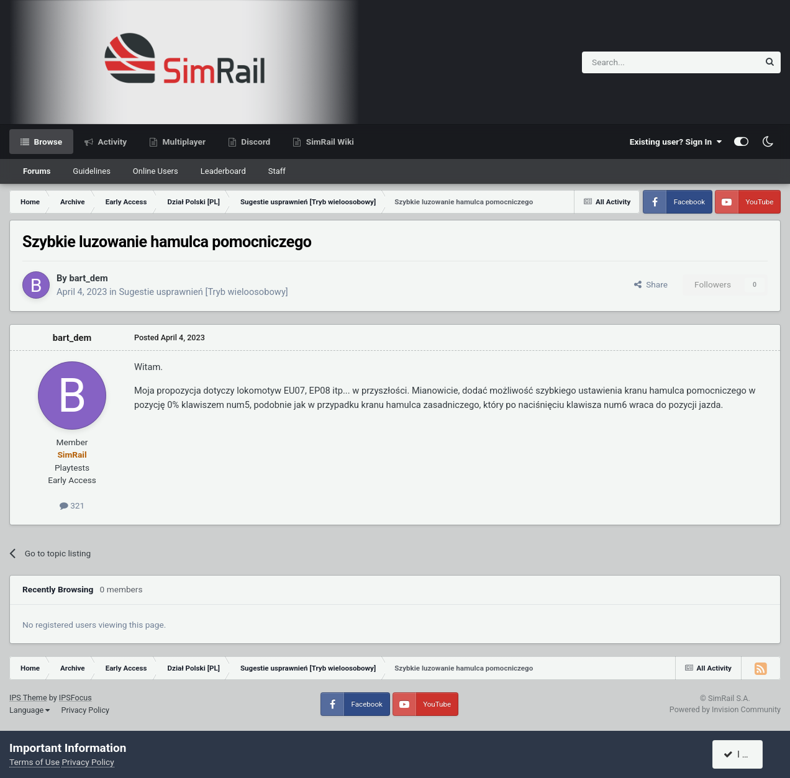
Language (29, 710)
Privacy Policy (85, 710)
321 (72, 505)
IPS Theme (28, 697)
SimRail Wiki (329, 142)
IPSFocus (75, 697)
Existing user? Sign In (676, 141)
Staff (277, 171)
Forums (36, 171)
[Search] (640, 62)
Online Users (155, 171)
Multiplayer (183, 142)
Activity (111, 142)
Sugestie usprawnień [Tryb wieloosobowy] (203, 291)
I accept (745, 754)
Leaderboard (223, 171)
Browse (47, 142)
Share (651, 284)
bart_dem (88, 278)
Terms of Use (34, 762)
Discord (254, 142)
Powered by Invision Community (725, 709)
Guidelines (92, 171)
